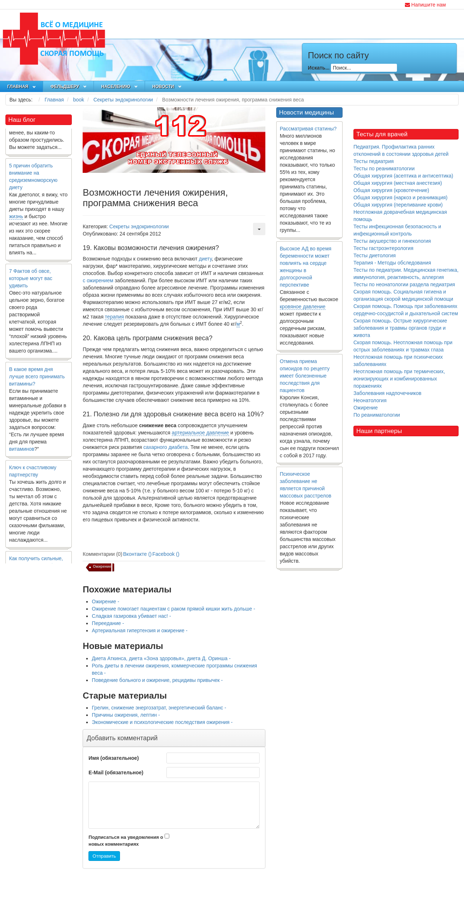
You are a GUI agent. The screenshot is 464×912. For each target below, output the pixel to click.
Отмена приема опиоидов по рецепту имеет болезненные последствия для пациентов (305, 375)
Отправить (104, 856)
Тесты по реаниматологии (384, 168)
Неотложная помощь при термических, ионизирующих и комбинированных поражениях (399, 378)
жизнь (16, 221)
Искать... (319, 68)
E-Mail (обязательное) (115, 772)
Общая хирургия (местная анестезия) (397, 183)
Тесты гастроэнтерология (383, 248)
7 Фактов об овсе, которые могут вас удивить (30, 282)
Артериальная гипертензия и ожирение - (139, 630)
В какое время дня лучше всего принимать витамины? (37, 381)
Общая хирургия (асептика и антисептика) (403, 176)
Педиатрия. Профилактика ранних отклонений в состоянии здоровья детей (400, 150)
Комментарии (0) (102, 554)
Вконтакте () (137, 554)
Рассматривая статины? (308, 129)
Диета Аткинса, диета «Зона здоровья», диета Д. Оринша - (161, 658)
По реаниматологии (376, 415)
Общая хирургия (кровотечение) (391, 190)
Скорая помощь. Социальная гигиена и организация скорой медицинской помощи (403, 295)
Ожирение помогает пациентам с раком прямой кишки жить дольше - (173, 609)
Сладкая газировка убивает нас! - (131, 616)
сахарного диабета (166, 447)
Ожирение (365, 408)
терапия (114, 317)
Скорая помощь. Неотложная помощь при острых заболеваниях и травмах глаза (402, 346)
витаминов (21, 453)
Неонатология (369, 400)
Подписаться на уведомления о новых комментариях (125, 840)
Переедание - (108, 623)
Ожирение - (105, 601)
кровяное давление (303, 306)
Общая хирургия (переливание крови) (398, 205)
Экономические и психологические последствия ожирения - (162, 722)
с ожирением (98, 280)
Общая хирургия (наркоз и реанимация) (400, 197)
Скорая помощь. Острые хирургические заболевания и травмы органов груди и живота (400, 328)
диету (205, 259)
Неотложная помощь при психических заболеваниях (398, 360)
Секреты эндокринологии (139, 226)
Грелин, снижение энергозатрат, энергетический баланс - (159, 708)
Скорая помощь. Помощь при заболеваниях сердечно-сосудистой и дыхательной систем (405, 309)
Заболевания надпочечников (387, 393)
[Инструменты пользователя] (259, 229)
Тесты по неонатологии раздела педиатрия (404, 284)
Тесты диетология (374, 255)
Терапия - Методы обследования (392, 263)
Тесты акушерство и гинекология (392, 241)
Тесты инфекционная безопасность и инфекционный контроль (397, 230)
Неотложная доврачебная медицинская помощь (400, 215)
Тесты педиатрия (373, 161)
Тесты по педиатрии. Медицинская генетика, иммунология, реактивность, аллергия (406, 273)
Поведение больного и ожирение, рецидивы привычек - (157, 680)
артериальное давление (200, 433)
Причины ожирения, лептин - (126, 715)
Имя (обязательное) (113, 758)
